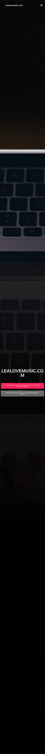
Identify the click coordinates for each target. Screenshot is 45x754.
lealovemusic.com (14, 5)
